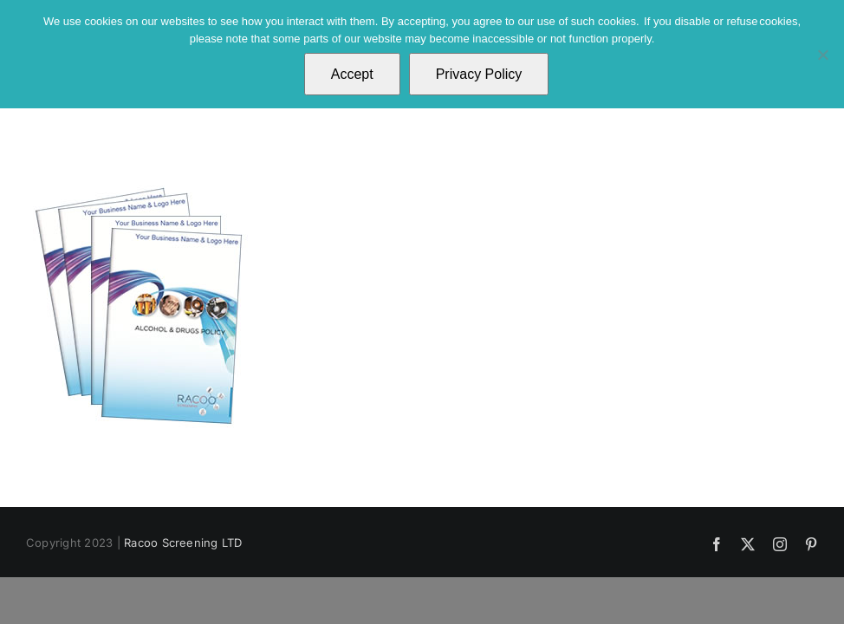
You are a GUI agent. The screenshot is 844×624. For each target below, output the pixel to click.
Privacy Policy (479, 74)
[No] (822, 54)
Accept (352, 74)
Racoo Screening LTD (183, 542)
